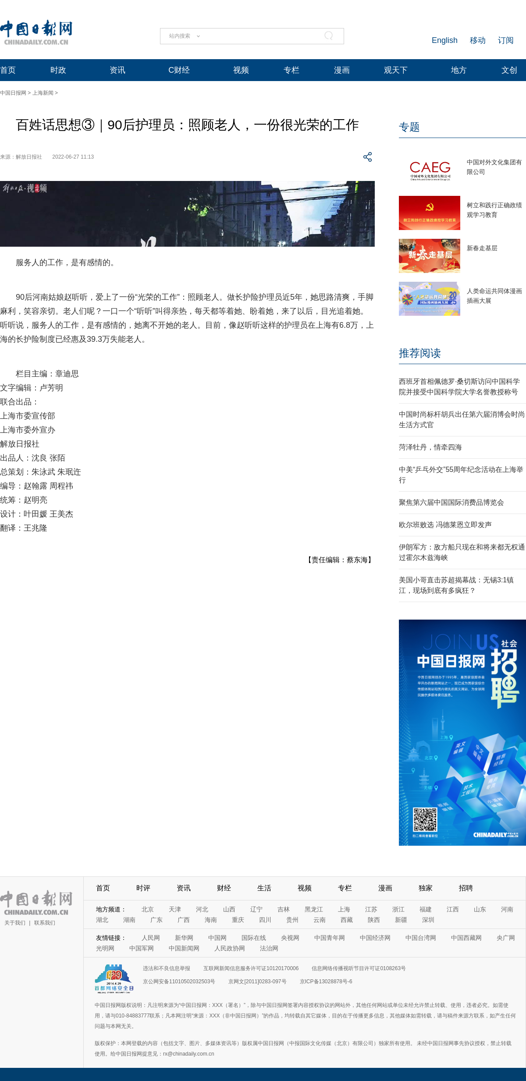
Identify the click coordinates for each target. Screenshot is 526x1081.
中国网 (217, 937)
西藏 (347, 919)
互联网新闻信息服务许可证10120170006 (251, 968)
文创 (509, 70)
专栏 (291, 70)
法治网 (269, 948)
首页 (8, 70)
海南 (211, 919)
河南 (507, 909)
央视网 (290, 937)
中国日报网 (13, 93)
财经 (224, 888)
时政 (58, 70)
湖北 (102, 919)
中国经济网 (375, 937)
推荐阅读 (420, 353)
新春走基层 (482, 248)
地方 (459, 70)
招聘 (466, 888)
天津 (175, 909)
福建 (425, 909)
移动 (478, 40)
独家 (426, 888)
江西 (453, 909)
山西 (229, 909)
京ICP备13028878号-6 (326, 981)
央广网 (506, 937)
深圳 (428, 919)
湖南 (129, 919)
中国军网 (141, 948)
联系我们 (44, 923)
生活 (264, 888)
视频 (241, 70)
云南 (319, 919)
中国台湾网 (420, 937)
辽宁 (256, 909)
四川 (265, 919)
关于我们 (14, 923)
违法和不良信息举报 (166, 968)
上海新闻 (42, 93)
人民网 (151, 937)
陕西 (374, 919)
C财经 (179, 70)
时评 (143, 888)
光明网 (105, 948)
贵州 (292, 919)
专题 (409, 127)
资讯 (117, 70)
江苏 (371, 909)
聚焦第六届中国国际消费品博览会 (451, 502)
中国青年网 (329, 937)
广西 (184, 919)
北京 (148, 909)
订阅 (506, 40)
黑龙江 (314, 909)
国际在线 (254, 937)
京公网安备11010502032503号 (179, 981)
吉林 (283, 909)
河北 (202, 909)
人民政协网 (229, 948)
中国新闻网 (184, 948)
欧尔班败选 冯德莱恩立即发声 (445, 524)
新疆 (401, 919)
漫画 (342, 70)
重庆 (238, 919)
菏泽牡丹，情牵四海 (430, 447)
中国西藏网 (466, 937)
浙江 (398, 909)
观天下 (396, 70)
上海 (344, 909)
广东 (156, 919)
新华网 (184, 937)
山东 (480, 909)
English (445, 40)
